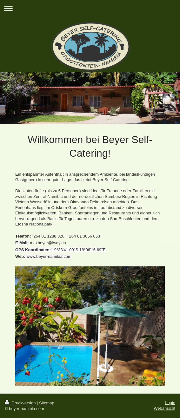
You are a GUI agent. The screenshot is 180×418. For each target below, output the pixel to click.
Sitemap (46, 403)
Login (170, 402)
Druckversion (21, 403)
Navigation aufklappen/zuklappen (90, 8)
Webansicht (164, 408)
